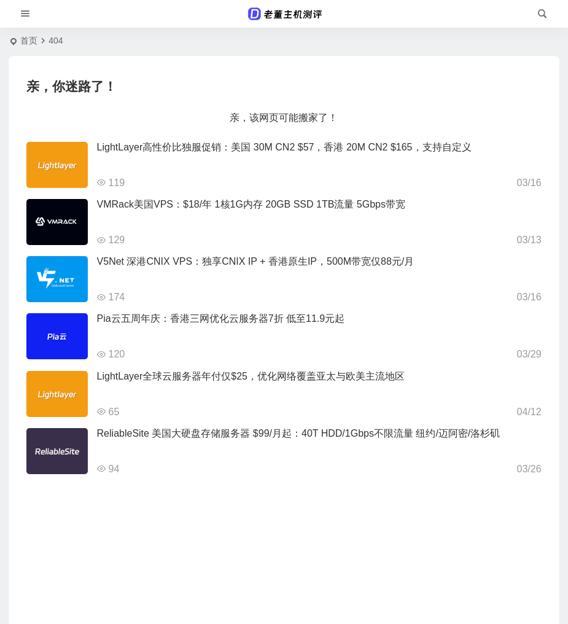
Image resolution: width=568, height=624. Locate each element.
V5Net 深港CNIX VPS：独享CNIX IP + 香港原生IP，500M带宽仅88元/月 (255, 261)
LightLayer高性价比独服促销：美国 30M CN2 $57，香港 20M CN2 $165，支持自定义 (284, 147)
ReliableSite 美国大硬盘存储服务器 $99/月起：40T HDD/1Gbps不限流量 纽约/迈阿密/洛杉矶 (298, 433)
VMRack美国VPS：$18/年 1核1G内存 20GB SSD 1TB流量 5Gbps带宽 (251, 204)
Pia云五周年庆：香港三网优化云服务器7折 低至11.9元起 (221, 318)
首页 (28, 40)
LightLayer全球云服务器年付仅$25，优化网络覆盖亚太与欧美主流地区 (251, 376)
